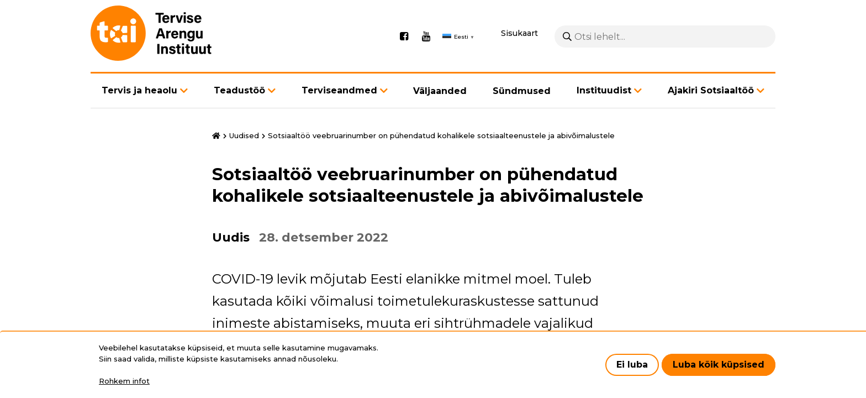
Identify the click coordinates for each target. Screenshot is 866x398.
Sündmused (522, 91)
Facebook (403, 36)
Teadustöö (239, 90)
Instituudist (604, 90)
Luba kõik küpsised (718, 364)
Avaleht (216, 136)
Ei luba (632, 364)
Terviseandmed (339, 90)
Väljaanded (440, 91)
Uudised (244, 135)
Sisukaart (519, 33)
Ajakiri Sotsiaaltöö (711, 90)
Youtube (426, 36)
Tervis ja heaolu (139, 90)
